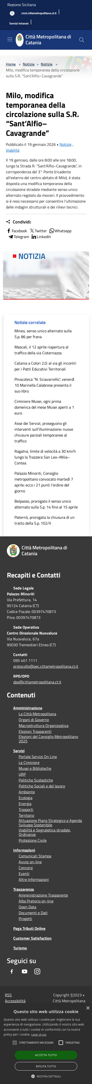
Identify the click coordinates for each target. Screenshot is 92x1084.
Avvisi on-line (30, 862)
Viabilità (12, 150)
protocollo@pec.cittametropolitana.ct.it (45, 666)
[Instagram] (37, 971)
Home (11, 64)
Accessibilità (15, 1001)
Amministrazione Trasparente (43, 895)
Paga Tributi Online (29, 928)
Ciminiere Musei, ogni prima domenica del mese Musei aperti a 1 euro (44, 407)
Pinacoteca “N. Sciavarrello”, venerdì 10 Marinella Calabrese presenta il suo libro (44, 385)
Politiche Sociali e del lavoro (42, 786)
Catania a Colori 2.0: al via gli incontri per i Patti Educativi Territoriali (45, 366)
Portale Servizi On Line (38, 756)
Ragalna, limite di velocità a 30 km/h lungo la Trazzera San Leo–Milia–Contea (45, 457)
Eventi (24, 873)
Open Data (27, 907)
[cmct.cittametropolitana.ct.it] (38, 13)
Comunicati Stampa (35, 856)
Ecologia (25, 798)
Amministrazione (27, 708)
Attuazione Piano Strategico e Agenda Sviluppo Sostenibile (50, 822)
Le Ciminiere (29, 762)
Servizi (19, 751)
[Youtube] (24, 971)
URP (22, 774)
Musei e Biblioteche (35, 768)
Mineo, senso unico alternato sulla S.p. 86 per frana (43, 334)
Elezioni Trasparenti (35, 731)
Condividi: (18, 222)
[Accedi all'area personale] (12, 13)
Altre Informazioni (34, 879)
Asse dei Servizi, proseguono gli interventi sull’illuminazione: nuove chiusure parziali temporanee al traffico (43, 432)
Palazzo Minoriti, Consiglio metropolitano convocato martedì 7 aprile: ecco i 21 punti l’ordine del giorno (43, 482)
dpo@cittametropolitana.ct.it (37, 682)
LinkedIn (41, 237)
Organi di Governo (34, 719)
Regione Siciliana (21, 5)
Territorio (26, 815)
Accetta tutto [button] (46, 1055)
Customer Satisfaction (32, 938)
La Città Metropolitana (37, 714)
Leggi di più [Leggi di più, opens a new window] (39, 1034)
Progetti (25, 918)
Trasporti (26, 809)
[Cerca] (82, 40)
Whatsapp (60, 231)
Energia (25, 803)
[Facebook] (12, 971)
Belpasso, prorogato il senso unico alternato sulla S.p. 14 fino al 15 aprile (46, 504)
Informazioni (24, 850)
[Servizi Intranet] (18, 23)
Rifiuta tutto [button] (46, 1066)
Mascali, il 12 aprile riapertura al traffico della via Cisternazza (41, 350)
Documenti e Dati (33, 913)
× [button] (88, 1008)
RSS (8, 995)
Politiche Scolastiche (36, 780)
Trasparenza (23, 889)
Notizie (29, 64)
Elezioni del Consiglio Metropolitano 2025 (48, 738)
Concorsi (26, 867)
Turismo (20, 948)
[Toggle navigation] (10, 39)
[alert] (46, 1044)
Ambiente (27, 792)
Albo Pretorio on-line (36, 901)
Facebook (16, 231)
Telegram (18, 237)
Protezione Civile (33, 840)
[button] (36, 1043)
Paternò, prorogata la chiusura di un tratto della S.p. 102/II (44, 520)
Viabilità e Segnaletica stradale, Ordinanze (45, 832)
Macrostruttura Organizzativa (43, 725)
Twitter (38, 231)
